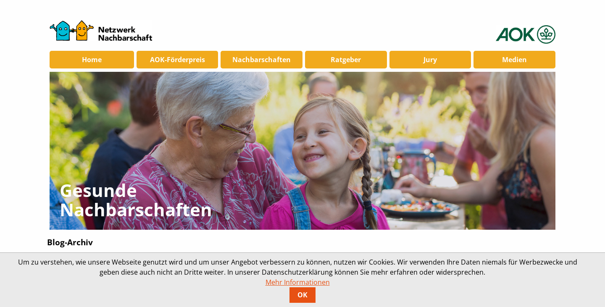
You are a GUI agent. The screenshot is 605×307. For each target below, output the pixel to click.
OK (302, 294)
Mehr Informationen (298, 282)
